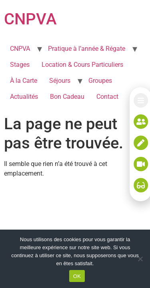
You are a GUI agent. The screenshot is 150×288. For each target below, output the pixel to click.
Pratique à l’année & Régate (86, 48)
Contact (107, 96)
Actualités (24, 96)
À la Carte (23, 80)
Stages (20, 64)
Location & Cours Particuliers (82, 64)
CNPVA (30, 19)
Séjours (59, 80)
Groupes (100, 80)
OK (77, 276)
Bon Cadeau (67, 96)
